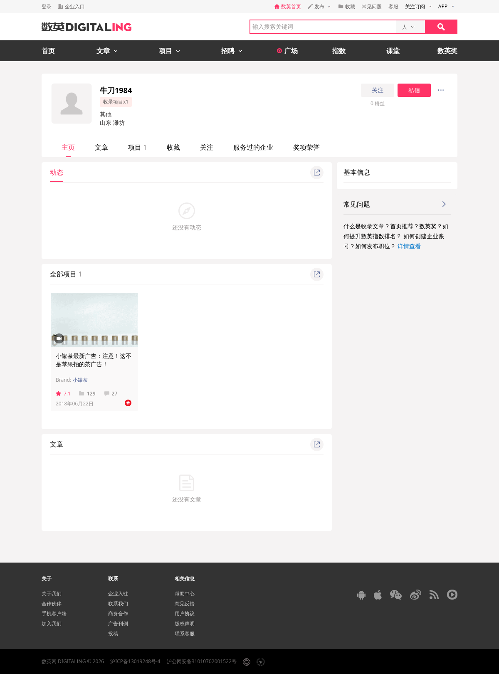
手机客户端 (54, 613)
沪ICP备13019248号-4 (135, 661)
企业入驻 (118, 593)
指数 (339, 50)
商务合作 (118, 613)
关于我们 (52, 593)
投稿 (113, 633)
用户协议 (185, 613)
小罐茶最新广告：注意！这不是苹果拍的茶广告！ (93, 360)
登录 (47, 6)
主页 (68, 147)
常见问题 (372, 6)
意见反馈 (185, 603)
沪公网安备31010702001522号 (202, 661)
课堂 (393, 50)
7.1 (63, 393)
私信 (414, 90)
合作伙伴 (52, 603)
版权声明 (185, 623)
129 (87, 393)
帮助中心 (185, 593)
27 (111, 393)
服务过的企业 (253, 147)
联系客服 (185, 633)
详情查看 (409, 246)
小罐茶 (80, 379)
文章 (101, 147)
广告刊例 (118, 623)
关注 (377, 90)
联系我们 (118, 603)
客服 (393, 6)
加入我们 (52, 623)
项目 (137, 147)
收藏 (173, 147)
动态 (56, 172)
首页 (48, 50)
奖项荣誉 (306, 147)
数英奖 (447, 50)
